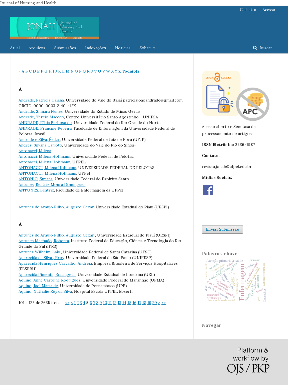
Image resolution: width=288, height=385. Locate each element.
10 (105, 302)
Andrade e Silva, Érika (39, 139)
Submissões (65, 47)
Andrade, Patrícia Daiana (41, 100)
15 (129, 302)
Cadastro (248, 9)
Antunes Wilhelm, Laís (40, 252)
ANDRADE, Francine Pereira (45, 128)
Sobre (146, 47)
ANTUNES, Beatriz (36, 190)
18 (144, 302)
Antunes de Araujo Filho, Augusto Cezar (56, 207)
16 (134, 302)
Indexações (95, 47)
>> (163, 302)
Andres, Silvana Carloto (40, 145)
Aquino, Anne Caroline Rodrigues (49, 280)
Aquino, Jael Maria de (38, 285)
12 (114, 302)
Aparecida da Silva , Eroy (41, 257)
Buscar (265, 47)
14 (124, 302)
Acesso (269, 9)
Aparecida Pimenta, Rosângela (47, 274)
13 (119, 302)
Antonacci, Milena (35, 150)
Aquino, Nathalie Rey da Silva (45, 291)
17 (139, 302)
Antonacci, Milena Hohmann (44, 156)
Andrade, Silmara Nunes (41, 111)
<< (67, 302)
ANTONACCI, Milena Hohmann (47, 167)
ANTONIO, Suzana (36, 178)
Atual (15, 47)
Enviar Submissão (222, 229)
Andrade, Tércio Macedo (41, 117)
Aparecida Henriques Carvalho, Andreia (55, 263)
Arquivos (37, 47)
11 (110, 302)
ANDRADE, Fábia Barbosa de (45, 122)
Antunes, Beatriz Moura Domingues (52, 184)
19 (149, 302)
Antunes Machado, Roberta (44, 240)
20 (154, 302)
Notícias (122, 47)
